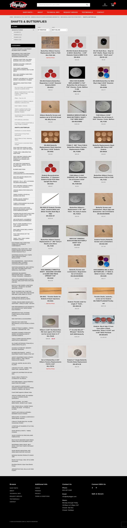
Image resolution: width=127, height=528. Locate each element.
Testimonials (87, 12)
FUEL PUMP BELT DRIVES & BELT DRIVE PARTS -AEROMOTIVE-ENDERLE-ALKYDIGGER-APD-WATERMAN (22, 158)
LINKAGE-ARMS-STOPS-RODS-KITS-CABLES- (23, 190)
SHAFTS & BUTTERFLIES (22, 127)
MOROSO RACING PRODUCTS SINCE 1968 (23, 456)
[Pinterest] (97, 488)
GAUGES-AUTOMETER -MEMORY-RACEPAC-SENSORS (21, 348)
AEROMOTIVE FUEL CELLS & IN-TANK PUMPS (23, 469)
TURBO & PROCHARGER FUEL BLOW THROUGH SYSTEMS (23, 204)
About (40, 12)
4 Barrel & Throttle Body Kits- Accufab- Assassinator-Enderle (22, 422)
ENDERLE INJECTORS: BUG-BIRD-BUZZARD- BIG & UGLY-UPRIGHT (22, 60)
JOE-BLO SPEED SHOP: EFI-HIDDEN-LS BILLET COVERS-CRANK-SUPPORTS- (22, 397)
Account (105, 4)
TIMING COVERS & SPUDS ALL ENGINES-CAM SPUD (21, 195)
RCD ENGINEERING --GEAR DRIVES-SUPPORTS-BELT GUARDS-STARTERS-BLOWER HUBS (22, 262)
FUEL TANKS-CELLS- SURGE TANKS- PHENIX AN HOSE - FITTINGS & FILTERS (22, 407)
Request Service (71, 12)
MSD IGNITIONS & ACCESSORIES (21, 318)
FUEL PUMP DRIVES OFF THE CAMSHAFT (21, 234)
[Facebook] (93, 488)
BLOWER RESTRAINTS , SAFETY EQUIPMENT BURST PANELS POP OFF (23, 353)
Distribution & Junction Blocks (23, 130)
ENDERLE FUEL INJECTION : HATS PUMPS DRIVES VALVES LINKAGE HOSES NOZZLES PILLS (22, 250)
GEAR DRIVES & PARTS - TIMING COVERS (21, 431)
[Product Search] (60, 5)
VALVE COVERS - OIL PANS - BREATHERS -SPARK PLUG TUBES (22, 402)
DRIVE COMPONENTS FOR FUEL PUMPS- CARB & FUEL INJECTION (24, 93)
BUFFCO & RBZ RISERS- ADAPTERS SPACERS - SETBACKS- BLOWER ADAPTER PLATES (22, 287)
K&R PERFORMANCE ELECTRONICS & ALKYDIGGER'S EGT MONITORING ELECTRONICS (23, 308)
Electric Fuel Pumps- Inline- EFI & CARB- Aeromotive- (23, 460)
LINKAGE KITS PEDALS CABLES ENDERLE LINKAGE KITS (24, 102)
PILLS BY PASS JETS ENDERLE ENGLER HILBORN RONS (24, 88)
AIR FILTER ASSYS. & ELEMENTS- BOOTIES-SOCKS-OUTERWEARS (22, 220)
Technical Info (53, 12)
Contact (100, 12)
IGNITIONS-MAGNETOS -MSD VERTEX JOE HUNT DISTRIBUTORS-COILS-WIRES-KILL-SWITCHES (23, 268)
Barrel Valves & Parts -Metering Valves (23, 139)
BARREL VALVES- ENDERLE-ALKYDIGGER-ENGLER (21, 199)
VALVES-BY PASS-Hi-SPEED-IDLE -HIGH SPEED (24, 115)
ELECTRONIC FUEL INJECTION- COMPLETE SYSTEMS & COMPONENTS (21, 244)
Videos (37, 488)
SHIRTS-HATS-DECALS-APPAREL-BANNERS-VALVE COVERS (21, 413)
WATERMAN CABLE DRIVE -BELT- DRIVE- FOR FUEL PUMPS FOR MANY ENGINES (23, 446)
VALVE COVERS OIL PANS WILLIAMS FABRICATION (22, 436)
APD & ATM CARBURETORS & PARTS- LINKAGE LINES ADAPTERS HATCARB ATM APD (23, 281)
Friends (38, 490)
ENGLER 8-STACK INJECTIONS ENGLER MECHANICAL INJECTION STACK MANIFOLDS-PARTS (22, 209)
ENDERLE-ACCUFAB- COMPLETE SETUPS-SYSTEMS (22, 64)
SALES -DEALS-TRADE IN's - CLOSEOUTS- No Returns (20, 377)
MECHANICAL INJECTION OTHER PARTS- (22, 83)
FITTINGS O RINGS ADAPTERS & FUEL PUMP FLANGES (24, 123)
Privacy (38, 493)
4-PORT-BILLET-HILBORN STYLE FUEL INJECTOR (23, 426)
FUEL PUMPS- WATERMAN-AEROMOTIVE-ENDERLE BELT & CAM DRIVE (23, 70)
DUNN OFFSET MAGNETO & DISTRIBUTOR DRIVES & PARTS (21, 298)
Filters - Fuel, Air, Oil (20, 98)
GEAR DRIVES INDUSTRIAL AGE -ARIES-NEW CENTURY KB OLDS (21, 451)
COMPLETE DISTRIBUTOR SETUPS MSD (22, 373)
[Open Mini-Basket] (113, 5)
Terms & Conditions (42, 496)
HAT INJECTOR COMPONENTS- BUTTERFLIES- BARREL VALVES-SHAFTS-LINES (22, 165)
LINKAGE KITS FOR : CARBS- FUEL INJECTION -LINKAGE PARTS (22, 368)
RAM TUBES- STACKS (21, 106)
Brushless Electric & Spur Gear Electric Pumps (22, 465)
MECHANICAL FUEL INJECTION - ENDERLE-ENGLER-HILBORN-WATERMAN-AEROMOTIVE (21, 55)
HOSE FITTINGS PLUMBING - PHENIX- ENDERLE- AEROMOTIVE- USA (23, 328)
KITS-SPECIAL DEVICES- (22, 119)
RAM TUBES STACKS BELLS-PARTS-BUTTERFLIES (23, 230)
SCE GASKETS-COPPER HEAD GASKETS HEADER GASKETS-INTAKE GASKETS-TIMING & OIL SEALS (23, 388)
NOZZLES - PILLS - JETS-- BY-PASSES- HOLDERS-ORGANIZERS (23, 182)
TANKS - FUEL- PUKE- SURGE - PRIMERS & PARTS (21, 239)
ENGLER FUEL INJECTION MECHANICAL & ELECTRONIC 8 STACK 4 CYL (23, 323)
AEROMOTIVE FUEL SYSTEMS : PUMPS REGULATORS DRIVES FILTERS (21, 314)
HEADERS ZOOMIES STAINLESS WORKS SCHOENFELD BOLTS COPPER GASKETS (21, 334)
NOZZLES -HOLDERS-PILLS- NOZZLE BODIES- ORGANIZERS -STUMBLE (23, 79)
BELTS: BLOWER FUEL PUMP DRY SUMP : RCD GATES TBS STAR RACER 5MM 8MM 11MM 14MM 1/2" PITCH (23, 293)
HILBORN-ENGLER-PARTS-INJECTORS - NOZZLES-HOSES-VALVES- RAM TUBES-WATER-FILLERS (23, 215)
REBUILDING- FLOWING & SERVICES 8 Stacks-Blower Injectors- (23, 417)
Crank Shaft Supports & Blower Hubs (22, 392)
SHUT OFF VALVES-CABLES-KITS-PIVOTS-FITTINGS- (22, 177)
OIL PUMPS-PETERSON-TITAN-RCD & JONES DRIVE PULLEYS (22, 344)
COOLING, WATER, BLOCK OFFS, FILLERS (21, 364)
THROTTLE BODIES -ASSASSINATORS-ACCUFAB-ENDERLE (23, 173)
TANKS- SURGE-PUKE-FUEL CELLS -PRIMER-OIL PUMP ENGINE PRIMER (23, 110)
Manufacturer (23, 30)
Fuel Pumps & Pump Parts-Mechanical (22, 134)
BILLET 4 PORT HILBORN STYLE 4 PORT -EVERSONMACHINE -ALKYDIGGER (22, 225)
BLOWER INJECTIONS (19, 169)
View (39, 27)
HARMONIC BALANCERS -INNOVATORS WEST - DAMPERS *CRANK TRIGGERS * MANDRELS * (22, 274)
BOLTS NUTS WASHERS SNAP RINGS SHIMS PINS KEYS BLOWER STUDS (23, 440)
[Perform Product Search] (87, 5)
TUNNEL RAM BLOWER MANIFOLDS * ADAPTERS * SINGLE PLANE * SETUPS (23, 302)
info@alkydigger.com (69, 496)
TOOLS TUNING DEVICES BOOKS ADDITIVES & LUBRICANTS (21, 339)
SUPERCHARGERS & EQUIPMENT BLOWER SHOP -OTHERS (22, 49)
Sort (53, 27)
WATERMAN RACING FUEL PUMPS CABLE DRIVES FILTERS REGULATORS (22, 256)
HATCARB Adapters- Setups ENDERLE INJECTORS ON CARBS (22, 382)
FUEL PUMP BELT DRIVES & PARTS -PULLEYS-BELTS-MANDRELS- (23, 186)
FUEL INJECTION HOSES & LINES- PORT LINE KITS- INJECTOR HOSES (23, 148)
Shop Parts (28, 12)
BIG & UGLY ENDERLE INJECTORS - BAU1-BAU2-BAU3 (23, 75)
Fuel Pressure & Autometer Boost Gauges (24, 143)
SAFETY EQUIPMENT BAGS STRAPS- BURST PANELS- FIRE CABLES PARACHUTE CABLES (22, 358)
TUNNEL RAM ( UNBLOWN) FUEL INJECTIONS (22, 152)
